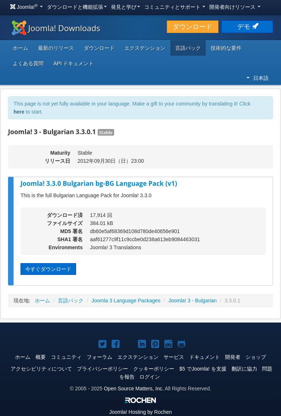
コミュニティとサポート (175, 7)
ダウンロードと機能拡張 (77, 7)
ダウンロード (192, 26)
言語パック (188, 48)
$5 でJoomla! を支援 (202, 369)
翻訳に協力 (244, 369)
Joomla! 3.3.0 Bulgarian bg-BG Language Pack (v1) (98, 183)
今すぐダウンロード (48, 269)
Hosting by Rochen (140, 412)
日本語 (258, 78)
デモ (247, 26)
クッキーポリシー (153, 369)
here (19, 112)
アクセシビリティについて (41, 369)
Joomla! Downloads (56, 27)
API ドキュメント (73, 63)
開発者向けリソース (235, 7)
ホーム (20, 48)
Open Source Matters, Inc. (134, 388)
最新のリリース (56, 48)
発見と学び (125, 7)
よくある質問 (28, 63)
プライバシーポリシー (102, 369)
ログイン (149, 377)
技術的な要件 (226, 48)
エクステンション (144, 48)
